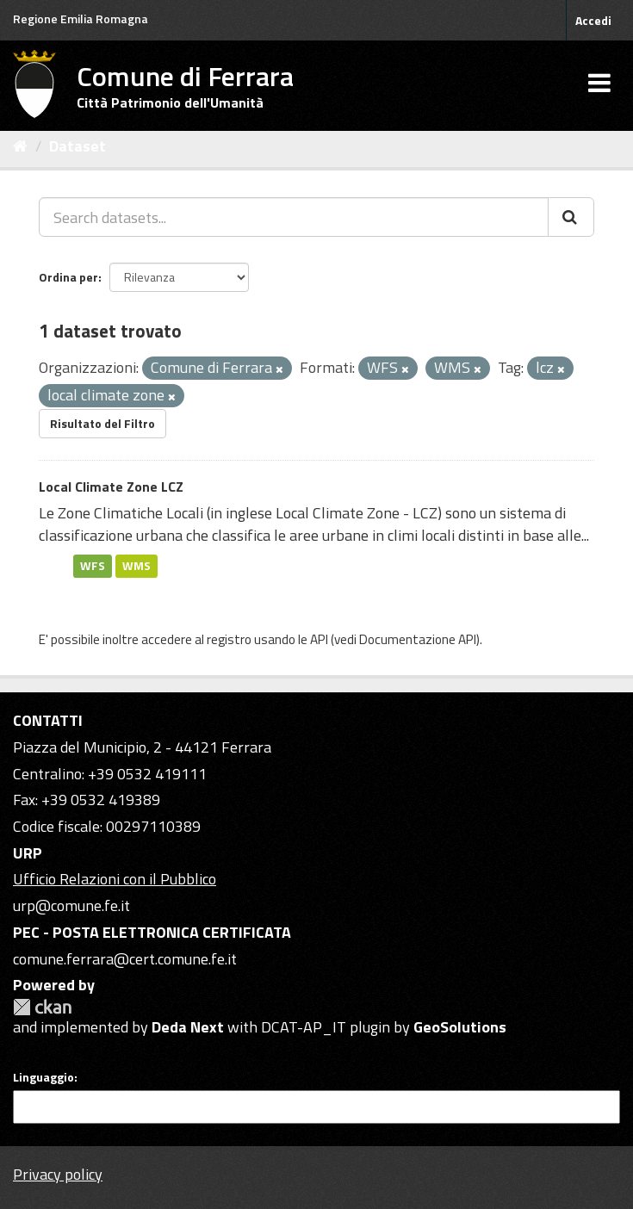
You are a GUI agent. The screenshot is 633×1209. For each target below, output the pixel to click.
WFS (92, 565)
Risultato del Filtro (102, 423)
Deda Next (188, 1026)
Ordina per (68, 277)
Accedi (593, 20)
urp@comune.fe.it (71, 905)
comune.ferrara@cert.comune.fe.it (125, 958)
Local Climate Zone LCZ (111, 486)
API (319, 639)
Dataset (77, 146)
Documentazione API (417, 639)
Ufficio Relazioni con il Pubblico (114, 878)
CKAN (42, 1007)
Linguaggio (43, 1077)
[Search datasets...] (294, 217)
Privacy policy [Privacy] (57, 1174)
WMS (136, 565)
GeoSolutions (459, 1026)
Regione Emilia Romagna (80, 18)
